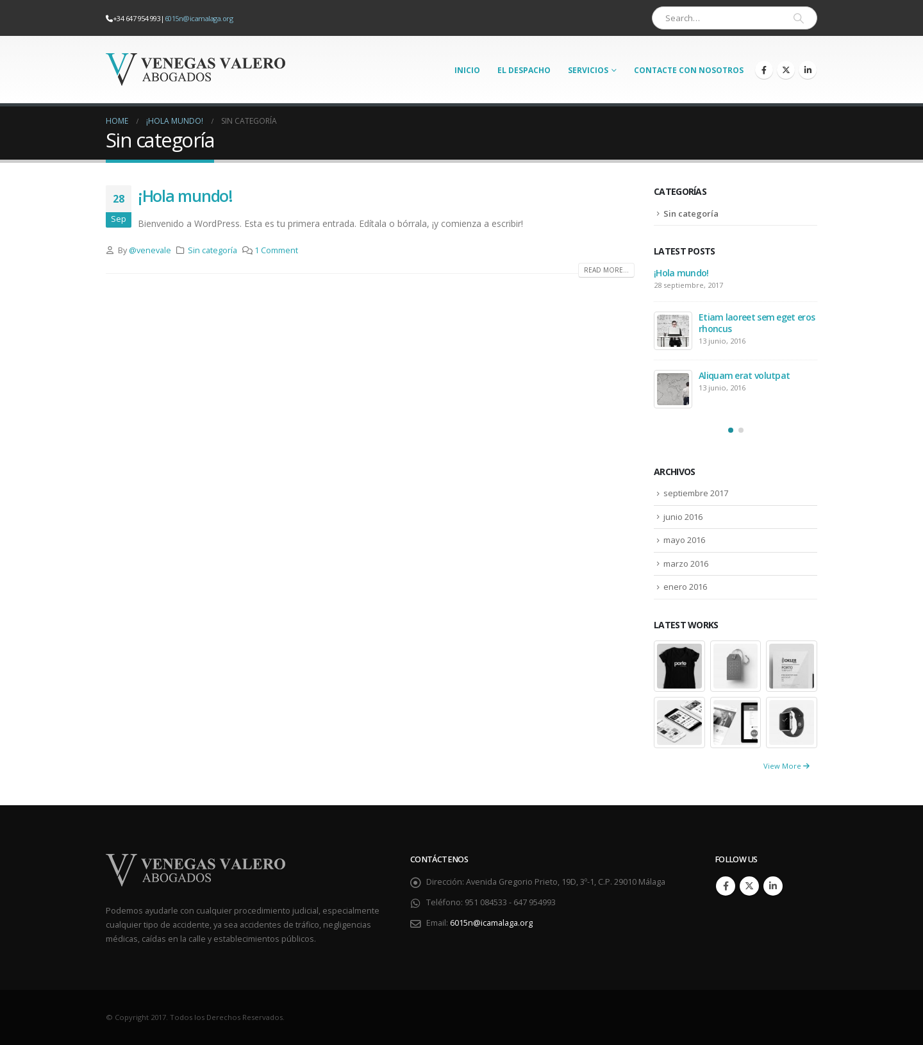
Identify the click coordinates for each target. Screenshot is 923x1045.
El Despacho (524, 70)
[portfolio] (679, 665)
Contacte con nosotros (689, 70)
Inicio (467, 70)
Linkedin (773, 886)
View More (786, 766)
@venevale (150, 250)
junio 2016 (683, 516)
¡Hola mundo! (185, 195)
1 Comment (276, 250)
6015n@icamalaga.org (199, 18)
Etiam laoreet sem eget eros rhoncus (757, 323)
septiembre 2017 (695, 493)
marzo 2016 (685, 563)
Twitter (749, 886)
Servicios (588, 70)
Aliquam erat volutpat (744, 375)
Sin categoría (212, 250)
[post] (673, 331)
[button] (731, 430)
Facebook (725, 886)
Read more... (606, 269)
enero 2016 (685, 586)
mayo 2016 (684, 540)
